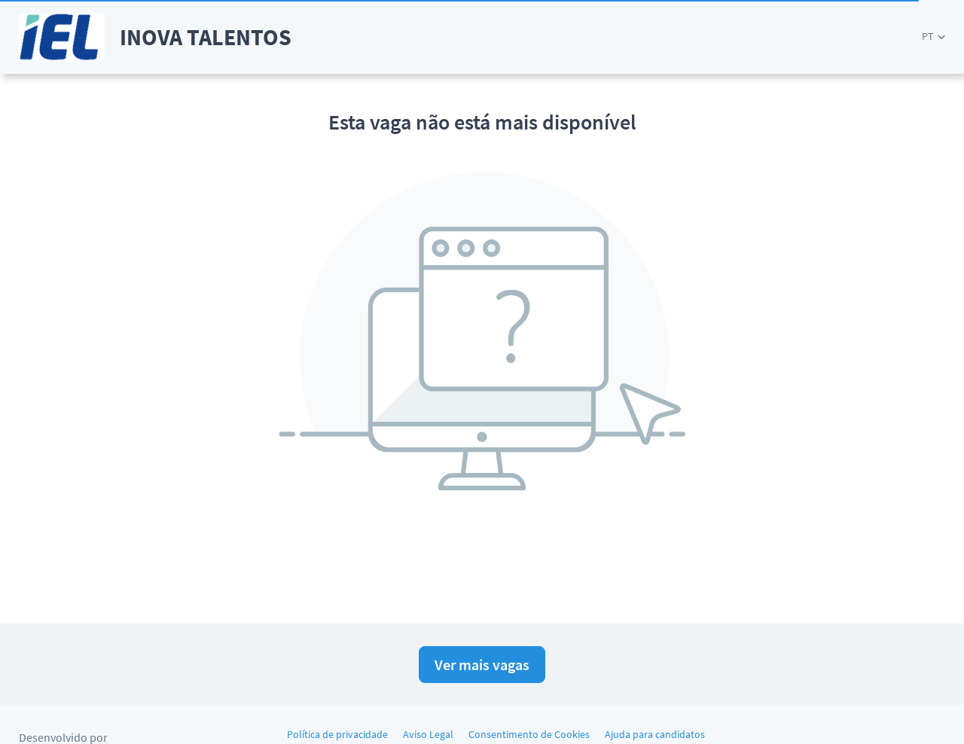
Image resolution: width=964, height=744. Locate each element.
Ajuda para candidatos (655, 734)
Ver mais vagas (482, 664)
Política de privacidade (337, 734)
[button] (933, 36)
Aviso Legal (428, 734)
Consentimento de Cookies (529, 734)
